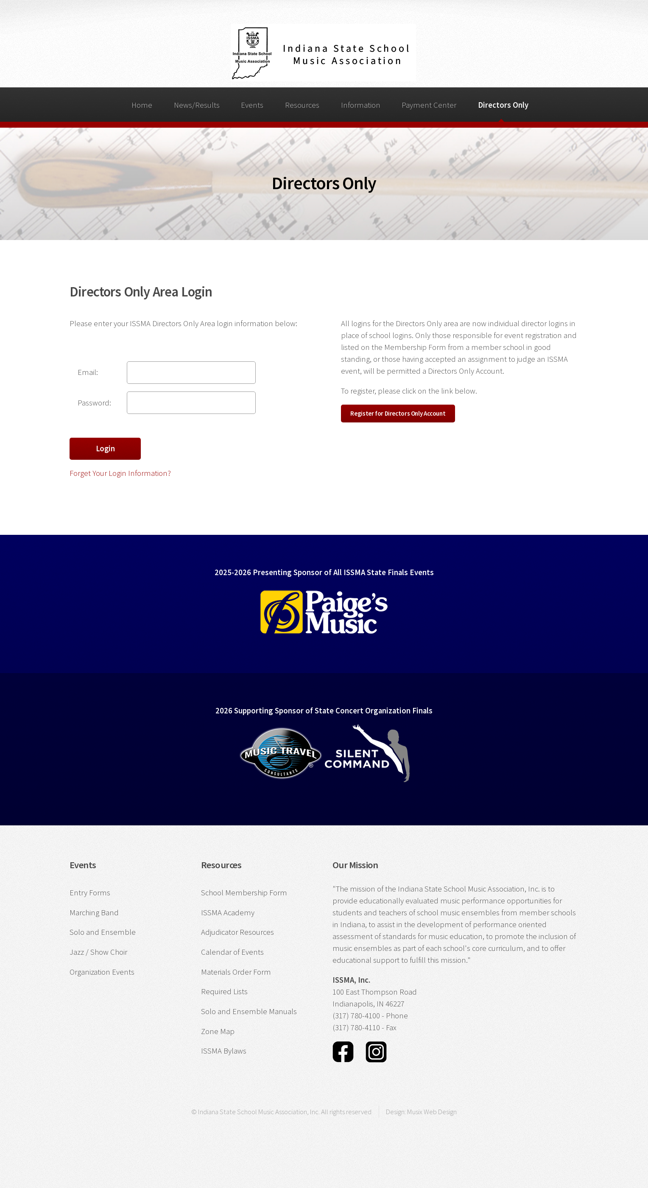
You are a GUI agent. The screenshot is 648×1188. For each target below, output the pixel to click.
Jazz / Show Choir (98, 952)
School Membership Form (244, 892)
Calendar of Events (232, 952)
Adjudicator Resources (237, 932)
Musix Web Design (432, 1111)
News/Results (197, 105)
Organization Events (102, 972)
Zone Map (218, 1031)
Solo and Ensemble (103, 932)
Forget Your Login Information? (120, 473)
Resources (302, 105)
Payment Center (429, 105)
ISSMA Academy (227, 912)
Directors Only (503, 105)
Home (141, 105)
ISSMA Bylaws (223, 1051)
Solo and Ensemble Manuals (249, 1011)
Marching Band (94, 912)
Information (360, 105)
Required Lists (224, 991)
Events (252, 105)
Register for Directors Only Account (397, 413)
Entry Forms (90, 892)
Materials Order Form (236, 972)
